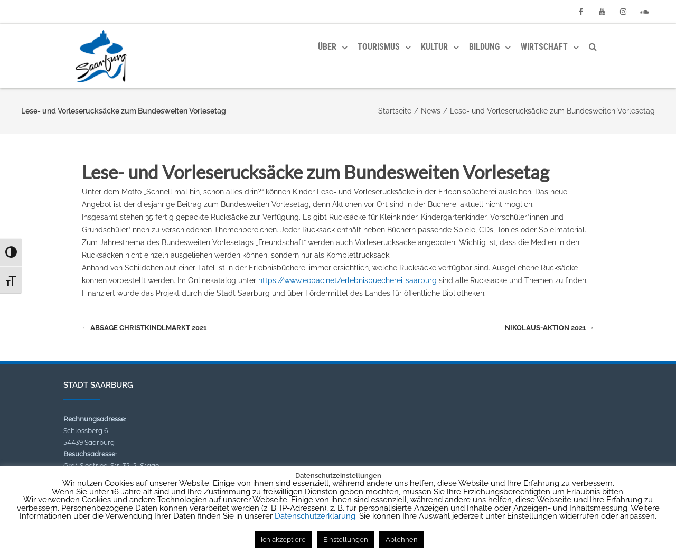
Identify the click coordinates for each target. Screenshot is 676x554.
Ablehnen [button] (402, 539)
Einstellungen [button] (345, 539)
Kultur (434, 47)
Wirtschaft (544, 47)
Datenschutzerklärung (315, 516)
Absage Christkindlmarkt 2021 (144, 328)
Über (327, 47)
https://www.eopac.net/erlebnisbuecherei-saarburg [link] (347, 280)
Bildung (484, 47)
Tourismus (379, 47)
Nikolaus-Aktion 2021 (549, 328)
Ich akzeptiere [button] (283, 539)
